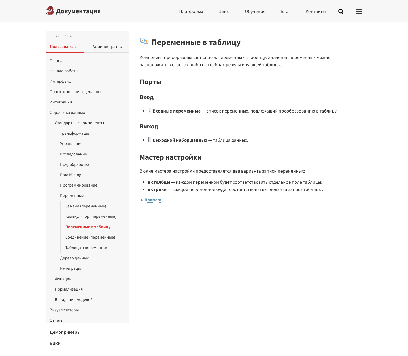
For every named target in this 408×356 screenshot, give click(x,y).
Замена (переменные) (85, 206)
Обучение (255, 11)
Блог (285, 11)
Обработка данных (67, 112)
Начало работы (64, 71)
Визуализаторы (64, 310)
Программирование (78, 185)
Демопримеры (65, 332)
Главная (57, 60)
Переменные (72, 195)
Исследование (73, 154)
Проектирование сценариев (76, 91)
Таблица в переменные (86, 247)
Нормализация (69, 289)
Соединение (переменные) (90, 237)
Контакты (315, 11)
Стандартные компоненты (79, 123)
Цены (224, 11)
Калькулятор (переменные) (90, 216)
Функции (63, 278)
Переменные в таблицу (88, 226)
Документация (78, 11)
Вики (55, 343)
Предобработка (75, 164)
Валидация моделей (74, 299)
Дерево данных (74, 258)
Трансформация (75, 133)
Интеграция (61, 102)
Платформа (191, 11)
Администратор (107, 46)
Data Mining (70, 174)
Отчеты (56, 320)
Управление (71, 143)
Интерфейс (60, 81)
